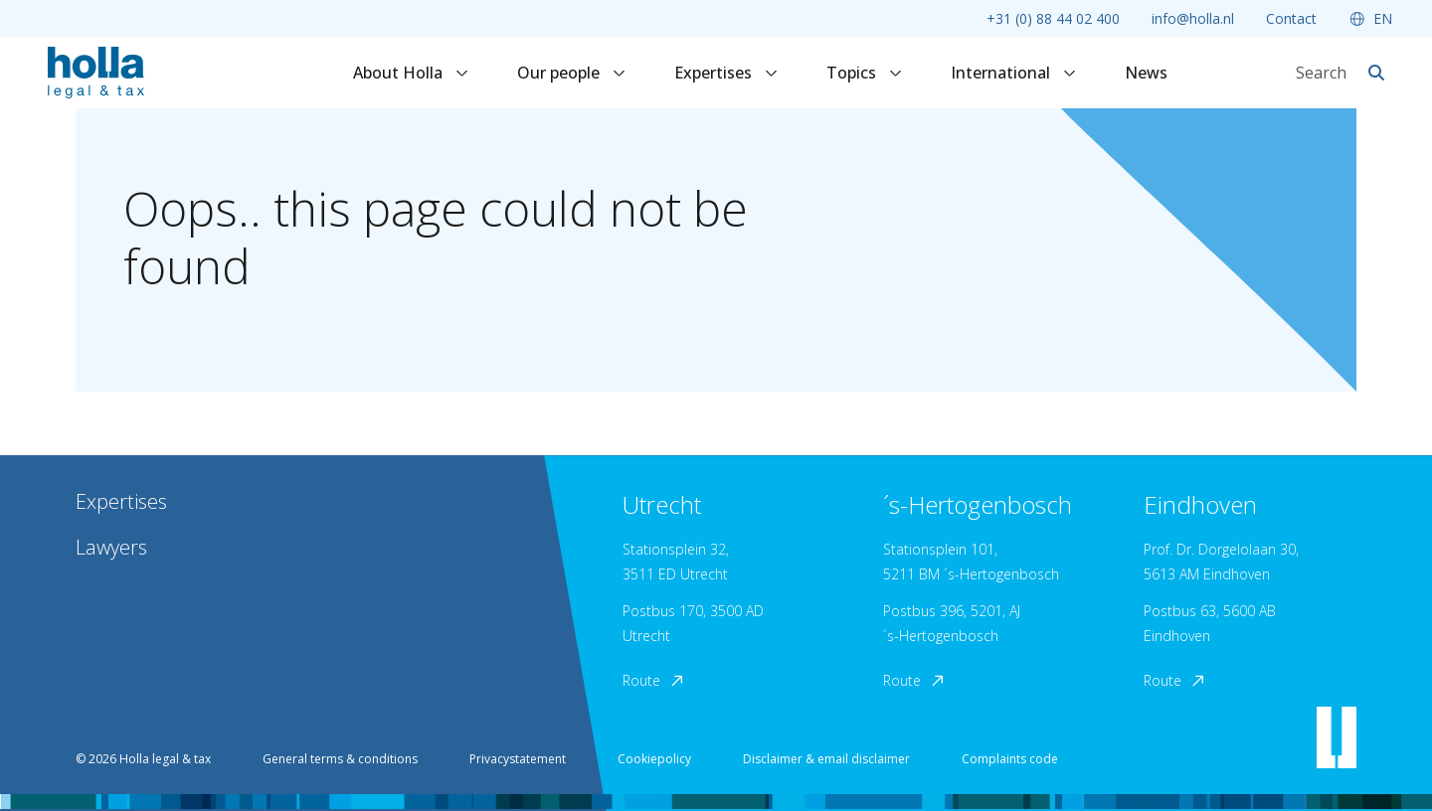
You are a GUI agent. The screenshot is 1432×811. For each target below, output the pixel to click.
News (1146, 72)
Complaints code (1010, 758)
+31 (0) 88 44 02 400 (1053, 18)
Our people (571, 72)
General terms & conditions (340, 758)
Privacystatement (517, 758)
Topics (864, 72)
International (1014, 72)
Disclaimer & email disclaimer (826, 758)
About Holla (411, 72)
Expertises (726, 72)
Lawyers (111, 547)
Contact (1291, 18)
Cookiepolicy (654, 758)
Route (654, 680)
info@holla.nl (1193, 18)
